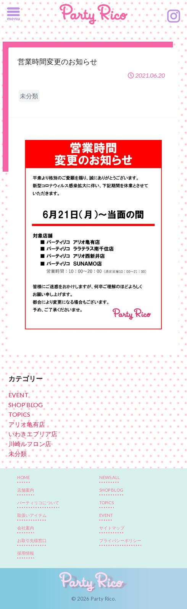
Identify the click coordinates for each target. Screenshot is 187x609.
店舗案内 (25, 489)
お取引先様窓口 (32, 540)
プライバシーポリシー (120, 540)
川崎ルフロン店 (29, 443)
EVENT (18, 394)
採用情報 (25, 553)
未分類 (17, 453)
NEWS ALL (109, 477)
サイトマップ (111, 527)
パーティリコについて (38, 502)
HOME (23, 477)
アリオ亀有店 (26, 424)
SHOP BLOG (25, 404)
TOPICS (19, 414)
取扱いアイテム (32, 515)
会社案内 (25, 527)
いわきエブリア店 (32, 433)
